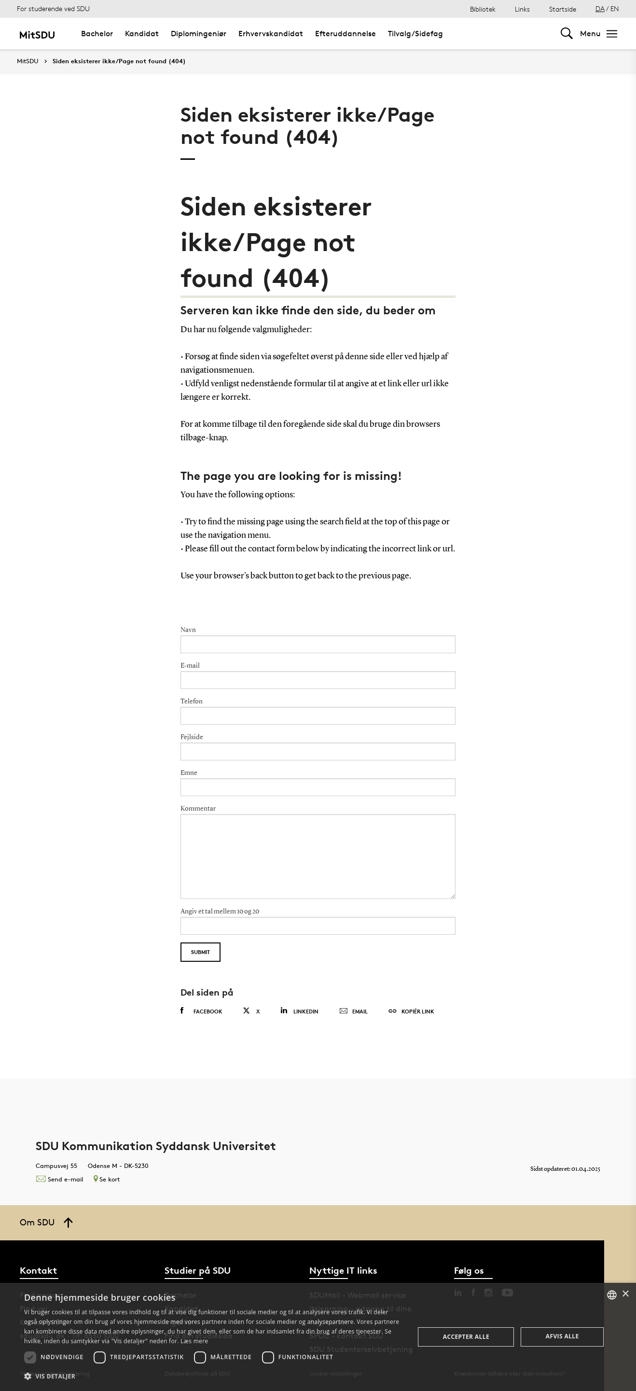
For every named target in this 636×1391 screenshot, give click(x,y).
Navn (188, 630)
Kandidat (142, 33)
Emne (188, 773)
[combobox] (612, 1295)
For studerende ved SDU (53, 8)
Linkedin (299, 1011)
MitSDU (28, 61)
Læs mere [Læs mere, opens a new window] (194, 1341)
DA (600, 8)
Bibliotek (483, 9)
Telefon (191, 701)
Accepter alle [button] (466, 1337)
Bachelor (97, 33)
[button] (213, 1376)
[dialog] (318, 1337)
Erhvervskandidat (270, 33)
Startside (562, 9)
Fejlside (191, 737)
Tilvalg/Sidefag (415, 33)
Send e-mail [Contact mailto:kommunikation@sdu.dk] (59, 1179)
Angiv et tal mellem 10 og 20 (219, 911)
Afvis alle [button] (562, 1336)
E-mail (190, 665)
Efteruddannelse (345, 33)
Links (522, 9)
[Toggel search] (567, 34)
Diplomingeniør (198, 33)
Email (353, 1011)
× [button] (625, 1294)
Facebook (201, 1011)
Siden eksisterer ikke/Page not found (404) (119, 61)
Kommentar (198, 808)
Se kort (107, 1179)
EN (614, 8)
